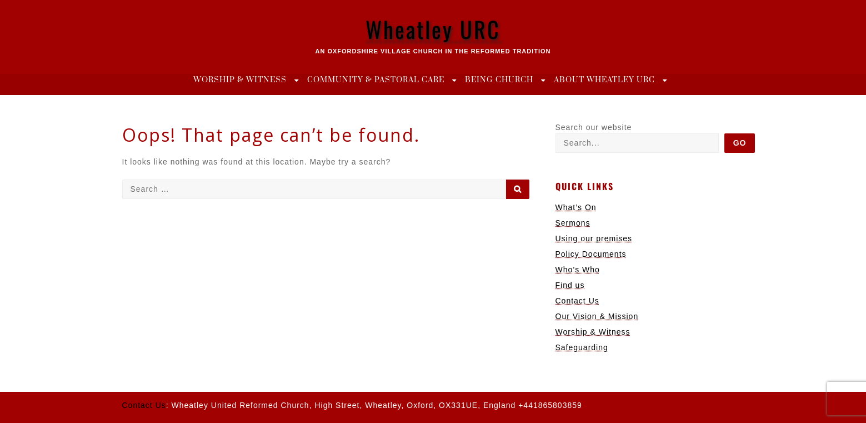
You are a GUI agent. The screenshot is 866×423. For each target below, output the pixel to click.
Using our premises (594, 238)
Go (740, 142)
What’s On (576, 207)
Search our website (593, 127)
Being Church (499, 80)
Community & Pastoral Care (375, 80)
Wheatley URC (433, 29)
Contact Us (577, 300)
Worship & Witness (240, 80)
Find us (570, 285)
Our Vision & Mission (597, 316)
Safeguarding (581, 347)
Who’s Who (577, 269)
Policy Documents (591, 254)
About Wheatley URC (604, 80)
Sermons (572, 222)
